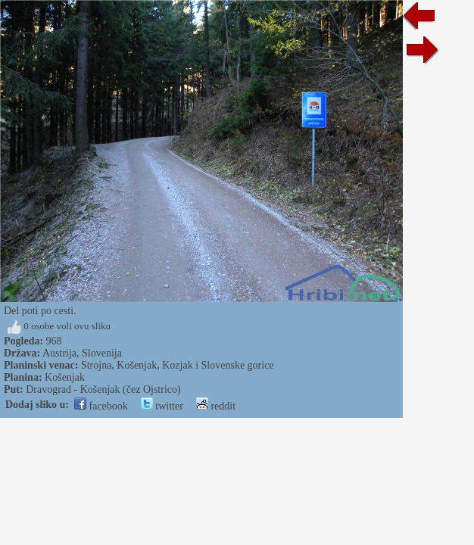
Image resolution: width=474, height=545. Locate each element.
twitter (162, 406)
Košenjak (65, 377)
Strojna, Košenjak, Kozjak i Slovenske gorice (177, 365)
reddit (215, 406)
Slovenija (102, 353)
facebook (101, 406)
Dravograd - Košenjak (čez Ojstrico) (103, 389)
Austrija (59, 353)
